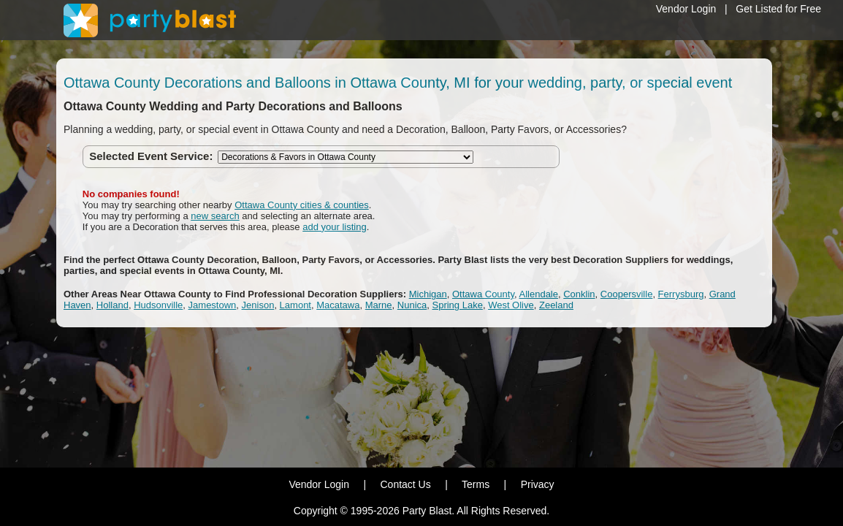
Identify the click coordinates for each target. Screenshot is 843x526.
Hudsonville (158, 305)
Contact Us (405, 484)
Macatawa (337, 305)
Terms (475, 484)
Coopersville (626, 294)
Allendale (539, 294)
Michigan (428, 294)
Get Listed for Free (778, 9)
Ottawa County (483, 294)
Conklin (579, 294)
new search (215, 215)
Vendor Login (686, 9)
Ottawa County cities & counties (301, 204)
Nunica (412, 305)
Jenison (258, 305)
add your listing (334, 226)
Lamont (295, 305)
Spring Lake (457, 305)
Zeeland (556, 305)
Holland (112, 305)
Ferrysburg (681, 294)
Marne (378, 305)
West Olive (511, 305)
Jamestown (212, 305)
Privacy (537, 484)
